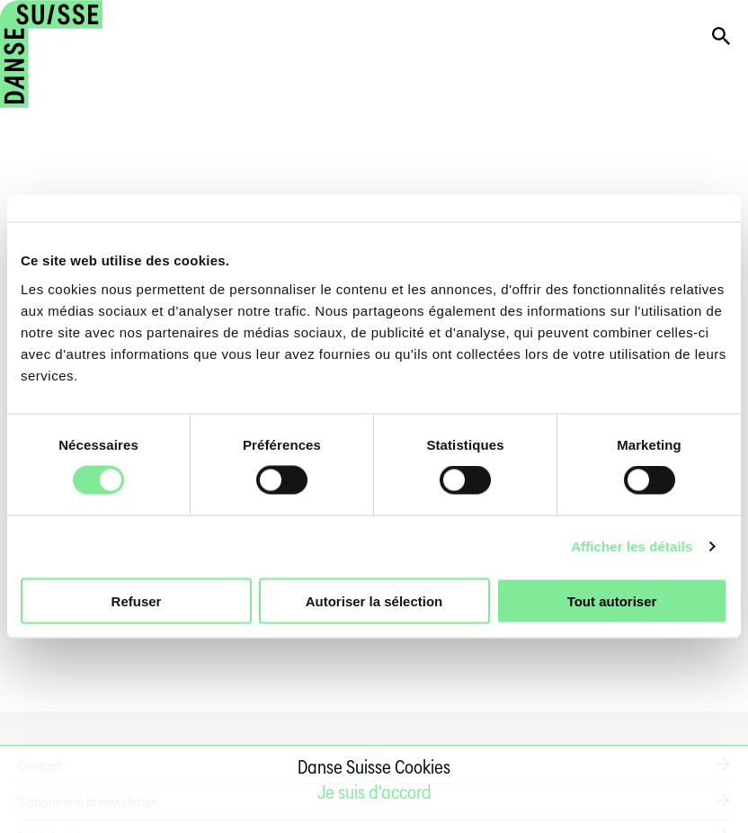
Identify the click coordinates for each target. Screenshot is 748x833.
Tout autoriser (612, 600)
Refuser (136, 600)
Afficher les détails (631, 546)
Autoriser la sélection (374, 600)
